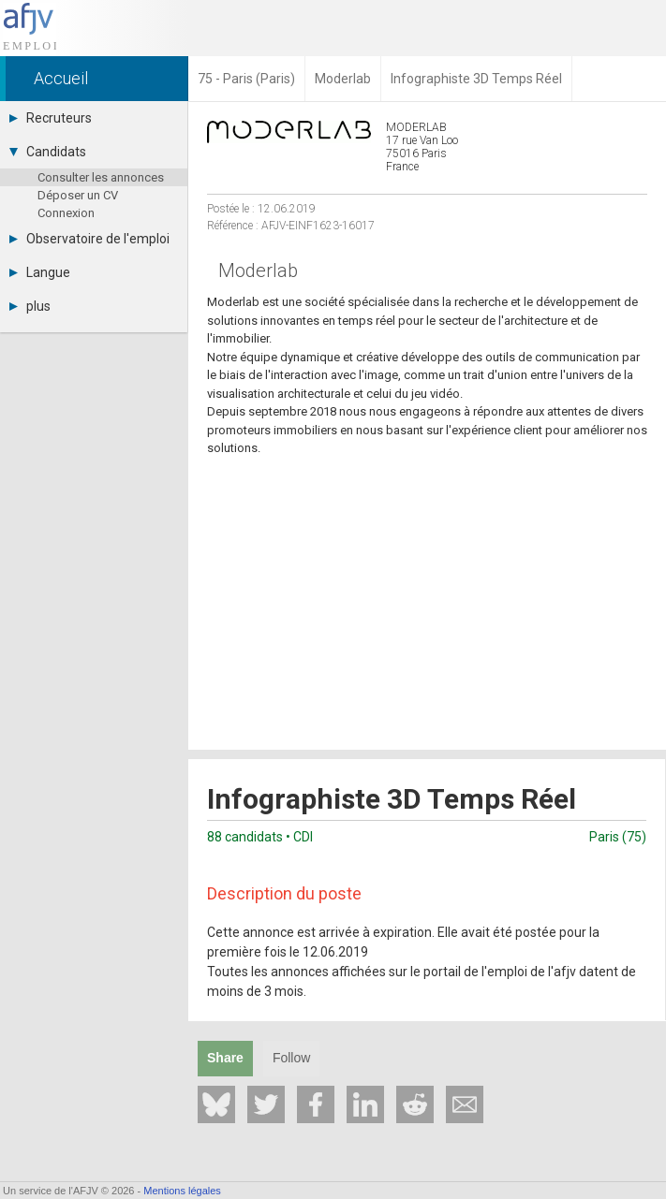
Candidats (47, 151)
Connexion (66, 213)
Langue (39, 272)
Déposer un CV (77, 195)
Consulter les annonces (100, 177)
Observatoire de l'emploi (89, 238)
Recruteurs (50, 117)
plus (30, 306)
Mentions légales (182, 1190)
